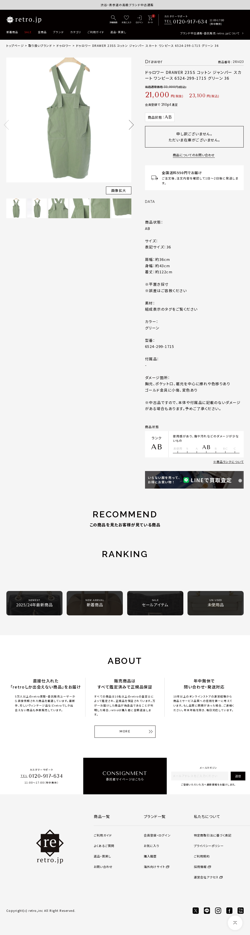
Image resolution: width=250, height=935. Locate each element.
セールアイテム (155, 603)
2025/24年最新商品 (34, 603)
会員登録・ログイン (157, 835)
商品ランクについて (230, 462)
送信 (238, 776)
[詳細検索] (113, 19)
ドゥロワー (63, 45)
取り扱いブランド (40, 45)
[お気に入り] (126, 19)
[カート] (150, 19)
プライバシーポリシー (209, 846)
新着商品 (12, 32)
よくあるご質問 (104, 846)
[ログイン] (139, 19)
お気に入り (151, 846)
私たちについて (207, 816)
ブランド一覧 (155, 816)
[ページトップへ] (235, 922)
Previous (6, 125)
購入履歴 (150, 856)
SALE (27, 32)
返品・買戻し (118, 32)
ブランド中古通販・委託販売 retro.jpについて (210, 33)
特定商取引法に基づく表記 (213, 835)
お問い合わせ (103, 867)
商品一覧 (102, 816)
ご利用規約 (202, 856)
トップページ (15, 45)
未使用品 (216, 603)
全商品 (42, 32)
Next (131, 125)
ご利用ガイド (95, 32)
